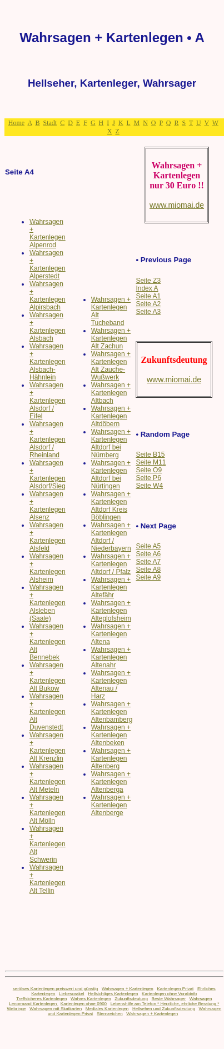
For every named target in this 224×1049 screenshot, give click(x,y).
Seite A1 (148, 296)
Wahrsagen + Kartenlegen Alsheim (47, 567)
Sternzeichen (110, 1013)
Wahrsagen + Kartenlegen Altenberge (111, 805)
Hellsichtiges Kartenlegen (113, 993)
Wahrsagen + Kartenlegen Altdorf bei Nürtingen (111, 474)
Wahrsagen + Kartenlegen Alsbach (47, 326)
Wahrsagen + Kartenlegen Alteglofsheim (111, 610)
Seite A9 (148, 577)
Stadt (50, 123)
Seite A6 (148, 554)
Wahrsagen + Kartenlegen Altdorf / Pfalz (111, 564)
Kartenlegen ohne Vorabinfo (169, 993)
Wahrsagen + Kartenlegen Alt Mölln (47, 809)
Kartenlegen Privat (175, 988)
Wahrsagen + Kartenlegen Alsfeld (47, 536)
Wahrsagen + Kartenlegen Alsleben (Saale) (47, 602)
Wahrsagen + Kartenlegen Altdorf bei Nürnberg (111, 443)
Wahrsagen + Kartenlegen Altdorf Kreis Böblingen (111, 505)
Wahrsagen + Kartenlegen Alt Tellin (47, 879)
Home (16, 123)
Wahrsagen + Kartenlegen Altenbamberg (112, 711)
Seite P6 (148, 478)
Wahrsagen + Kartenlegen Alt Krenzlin (47, 746)
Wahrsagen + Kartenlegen (127, 988)
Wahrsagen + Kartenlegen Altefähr (111, 587)
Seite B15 (150, 454)
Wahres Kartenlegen (91, 998)
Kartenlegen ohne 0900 (84, 1003)
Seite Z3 (148, 280)
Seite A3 (148, 312)
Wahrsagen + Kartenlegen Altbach (111, 392)
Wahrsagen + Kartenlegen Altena (111, 634)
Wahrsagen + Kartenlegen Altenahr (111, 657)
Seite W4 (149, 485)
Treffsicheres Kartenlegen (41, 998)
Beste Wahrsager (169, 998)
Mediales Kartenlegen (107, 1008)
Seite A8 (148, 569)
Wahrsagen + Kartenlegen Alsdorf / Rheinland (47, 439)
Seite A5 (148, 546)
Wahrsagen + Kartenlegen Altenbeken (111, 735)
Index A (147, 288)
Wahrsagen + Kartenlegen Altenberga (111, 781)
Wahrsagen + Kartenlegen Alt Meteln (47, 777)
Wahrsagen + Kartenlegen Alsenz (47, 505)
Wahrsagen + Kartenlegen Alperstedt (47, 264)
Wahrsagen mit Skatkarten (55, 1008)
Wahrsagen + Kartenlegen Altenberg (111, 758)
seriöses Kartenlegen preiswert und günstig (55, 988)
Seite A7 (148, 562)
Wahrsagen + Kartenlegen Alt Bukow (47, 676)
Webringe (16, 1008)
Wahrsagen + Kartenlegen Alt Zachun (111, 338)
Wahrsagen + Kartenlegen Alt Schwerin (47, 844)
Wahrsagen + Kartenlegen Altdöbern (111, 416)
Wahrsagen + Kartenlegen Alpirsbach (47, 295)
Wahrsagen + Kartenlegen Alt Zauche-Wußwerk (111, 365)
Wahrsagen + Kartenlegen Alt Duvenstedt (47, 711)
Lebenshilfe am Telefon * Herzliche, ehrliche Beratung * (165, 1003)
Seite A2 (148, 304)
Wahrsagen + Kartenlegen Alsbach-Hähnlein (47, 361)
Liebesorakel (71, 993)
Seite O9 (149, 470)
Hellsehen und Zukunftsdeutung (163, 1008)
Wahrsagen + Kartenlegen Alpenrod (47, 233)
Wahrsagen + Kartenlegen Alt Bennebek (47, 641)
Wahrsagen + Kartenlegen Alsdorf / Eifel (47, 400)
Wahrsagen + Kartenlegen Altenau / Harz (111, 684)
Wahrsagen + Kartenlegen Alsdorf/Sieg (47, 474)
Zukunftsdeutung (131, 998)
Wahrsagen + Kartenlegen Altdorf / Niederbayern (111, 536)
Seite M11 (151, 462)
